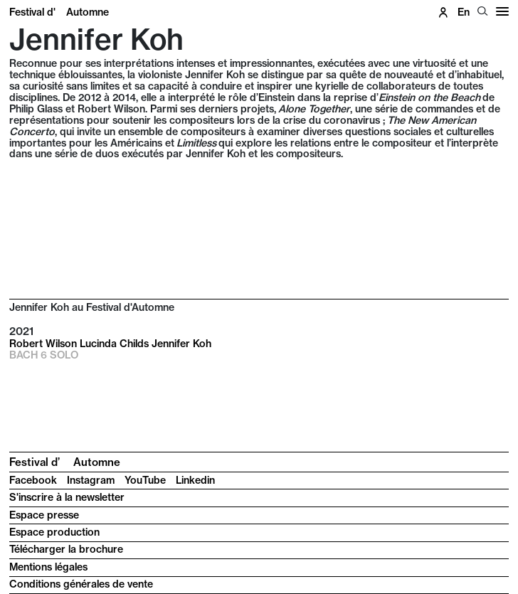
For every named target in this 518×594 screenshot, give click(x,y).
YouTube (145, 480)
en (464, 12)
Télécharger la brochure (66, 549)
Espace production (54, 532)
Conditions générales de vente (81, 584)
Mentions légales (48, 567)
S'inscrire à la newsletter (67, 497)
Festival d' (59, 12)
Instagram (91, 480)
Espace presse (44, 515)
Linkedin (195, 480)
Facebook (33, 480)
